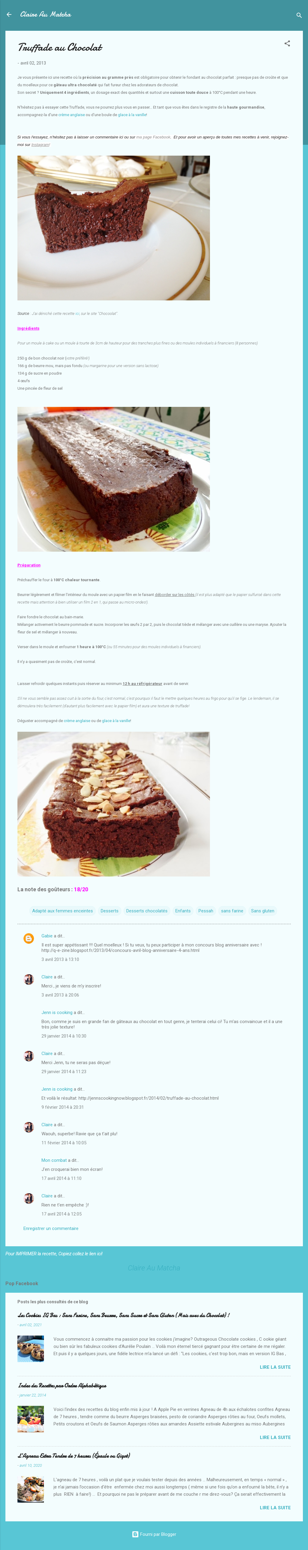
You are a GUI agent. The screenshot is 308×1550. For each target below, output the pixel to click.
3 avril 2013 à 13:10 (60, 959)
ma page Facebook (153, 137)
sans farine (232, 911)
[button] (287, 44)
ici (77, 313)
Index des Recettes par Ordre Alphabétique (61, 1386)
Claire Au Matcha (45, 14)
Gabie (47, 936)
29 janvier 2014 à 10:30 (64, 1036)
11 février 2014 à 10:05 (64, 1143)
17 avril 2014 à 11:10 (62, 1178)
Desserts (110, 911)
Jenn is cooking (57, 1012)
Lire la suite (275, 1367)
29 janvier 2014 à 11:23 (64, 1071)
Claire (47, 977)
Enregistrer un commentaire (51, 1228)
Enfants (183, 911)
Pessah (206, 911)
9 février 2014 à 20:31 (63, 1107)
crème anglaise (71, 115)
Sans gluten (262, 911)
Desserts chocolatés (147, 911)
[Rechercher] (299, 16)
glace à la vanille (132, 115)
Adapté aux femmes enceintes (62, 911)
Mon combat (54, 1160)
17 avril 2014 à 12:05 (62, 1214)
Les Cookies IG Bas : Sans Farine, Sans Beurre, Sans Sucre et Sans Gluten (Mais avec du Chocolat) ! (123, 1315)
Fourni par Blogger (154, 1534)
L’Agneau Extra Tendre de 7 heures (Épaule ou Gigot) (73, 1456)
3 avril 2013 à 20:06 (60, 995)
